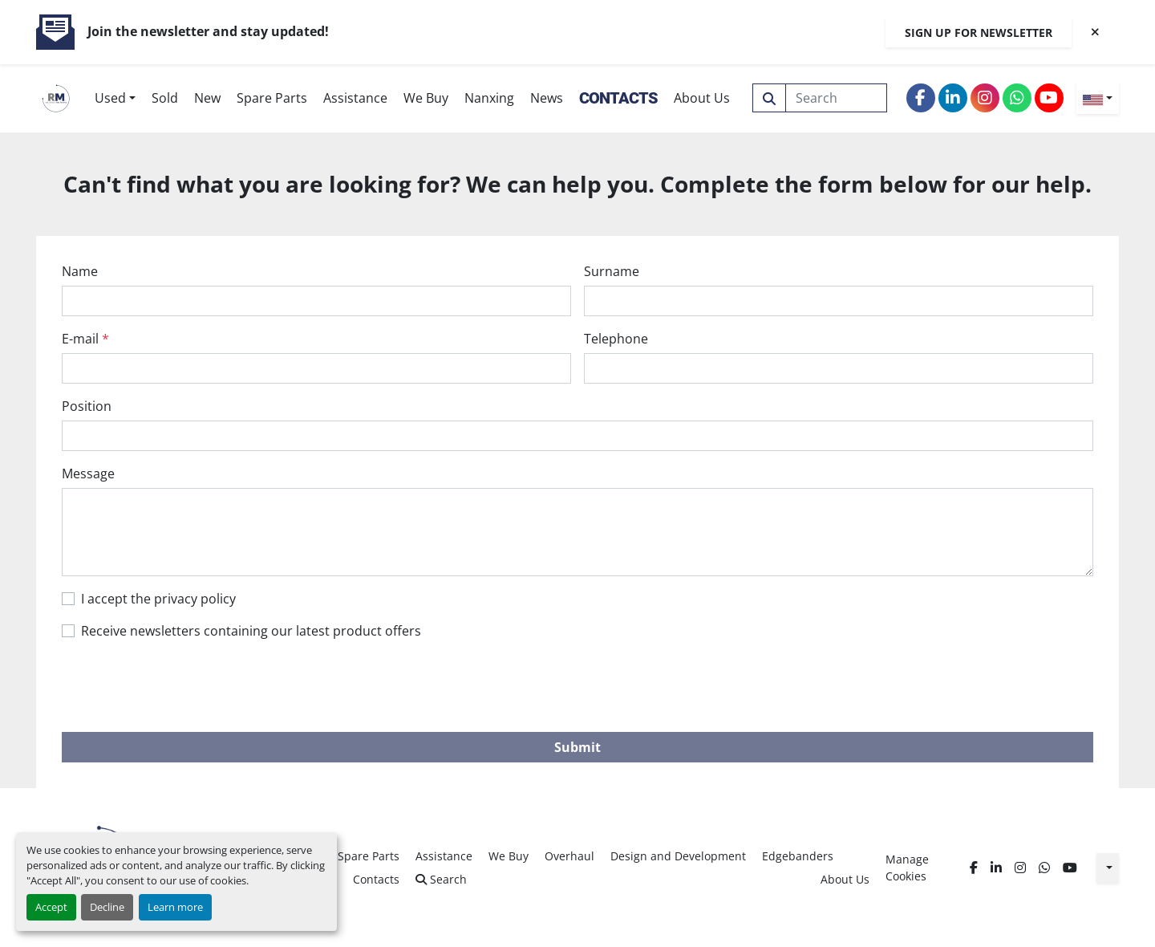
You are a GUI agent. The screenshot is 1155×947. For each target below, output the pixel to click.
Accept (51, 907)
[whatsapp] (1017, 97)
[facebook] (920, 97)
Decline (107, 907)
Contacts (618, 98)
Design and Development (678, 856)
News (546, 98)
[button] (115, 98)
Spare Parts (272, 98)
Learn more (175, 907)
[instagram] (985, 97)
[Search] (836, 97)
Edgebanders (797, 856)
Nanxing (489, 98)
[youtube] (1049, 97)
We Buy (425, 98)
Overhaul (569, 856)
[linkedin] (952, 97)
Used (110, 98)
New (207, 98)
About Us (702, 98)
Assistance (355, 98)
